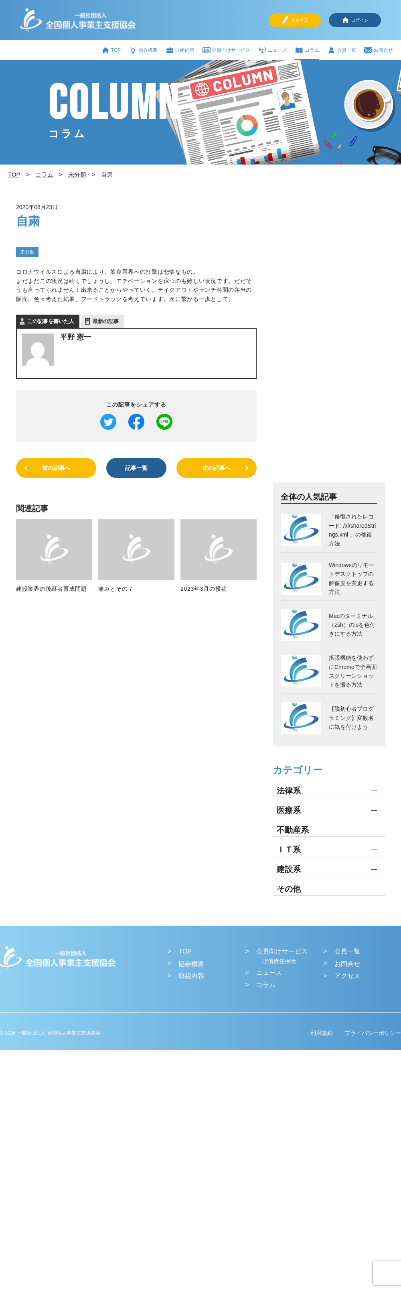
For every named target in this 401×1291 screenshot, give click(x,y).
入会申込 (294, 20)
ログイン (355, 20)
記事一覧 (136, 468)
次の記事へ (217, 468)
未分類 (27, 252)
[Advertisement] (314, 341)
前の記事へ (56, 468)
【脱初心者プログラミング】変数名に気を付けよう (351, 717)
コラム (307, 50)
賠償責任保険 (279, 961)
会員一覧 (341, 50)
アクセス (347, 975)
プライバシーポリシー (373, 1033)
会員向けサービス (226, 50)
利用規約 (321, 1033)
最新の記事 (106, 321)
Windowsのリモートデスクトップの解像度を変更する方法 (351, 578)
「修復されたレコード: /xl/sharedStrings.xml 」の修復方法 (352, 530)
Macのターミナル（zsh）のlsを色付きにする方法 (352, 625)
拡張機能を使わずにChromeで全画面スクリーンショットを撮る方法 (353, 671)
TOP (111, 50)
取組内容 (180, 50)
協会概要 (143, 50)
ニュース (272, 50)
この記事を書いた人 (50, 321)
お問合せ (378, 50)
